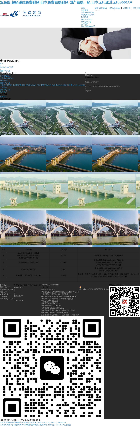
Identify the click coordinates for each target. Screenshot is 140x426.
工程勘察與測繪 (19, 85)
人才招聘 (84, 24)
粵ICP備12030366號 (50, 285)
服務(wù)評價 (5, 90)
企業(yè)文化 (86, 22)
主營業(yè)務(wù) (6, 78)
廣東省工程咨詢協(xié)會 (50, 303)
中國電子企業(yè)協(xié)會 (51, 305)
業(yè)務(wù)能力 (88, 15)
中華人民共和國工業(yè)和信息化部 (55, 294)
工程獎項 (3, 87)
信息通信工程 (57, 85)
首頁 (83, 8)
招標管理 (84, 17)
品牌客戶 (3, 92)
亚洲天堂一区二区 (54, 425)
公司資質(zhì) (5, 76)
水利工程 (81, 85)
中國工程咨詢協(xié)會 (49, 301)
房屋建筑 (40, 85)
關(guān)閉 (89, 75)
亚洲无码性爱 (5, 425)
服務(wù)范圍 (5, 71)
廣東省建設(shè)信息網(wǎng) (52, 308)
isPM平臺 (126, 8)
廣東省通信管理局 (48, 289)
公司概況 (84, 10)
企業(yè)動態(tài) (87, 12)
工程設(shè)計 (30, 85)
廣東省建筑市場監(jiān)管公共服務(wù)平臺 (58, 310)
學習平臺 (136, 8)
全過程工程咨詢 (6, 85)
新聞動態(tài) (5, 287)
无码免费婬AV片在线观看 (21, 425)
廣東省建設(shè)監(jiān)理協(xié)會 (54, 313)
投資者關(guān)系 (88, 26)
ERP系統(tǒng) (101, 8)
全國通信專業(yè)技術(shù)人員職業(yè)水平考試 (60, 315)
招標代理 (66, 85)
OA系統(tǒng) (114, 8)
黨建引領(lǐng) (86, 19)
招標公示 (3, 292)
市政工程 (47, 85)
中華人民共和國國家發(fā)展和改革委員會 (57, 299)
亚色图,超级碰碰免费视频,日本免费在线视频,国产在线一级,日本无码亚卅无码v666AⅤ (66, 2)
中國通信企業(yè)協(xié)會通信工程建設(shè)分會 (60, 292)
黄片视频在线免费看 (39, 425)
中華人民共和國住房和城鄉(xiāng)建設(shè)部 (59, 296)
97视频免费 (66, 425)
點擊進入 (3, 96)
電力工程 (73, 85)
